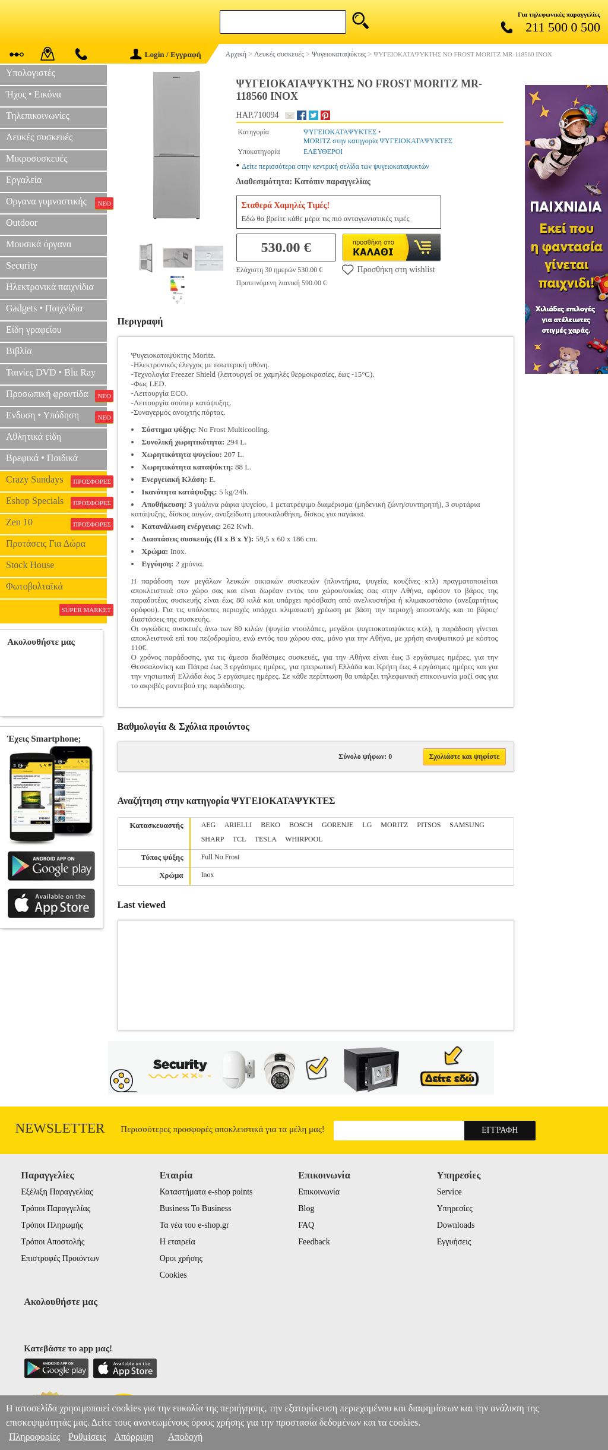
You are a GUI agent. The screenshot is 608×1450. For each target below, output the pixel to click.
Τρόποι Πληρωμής (52, 1225)
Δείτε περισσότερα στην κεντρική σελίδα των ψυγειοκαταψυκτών (335, 166)
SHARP (212, 839)
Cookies (173, 1275)
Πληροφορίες (34, 1437)
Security (21, 265)
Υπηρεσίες (455, 1208)
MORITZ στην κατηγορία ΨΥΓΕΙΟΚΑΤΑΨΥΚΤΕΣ (377, 141)
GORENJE (337, 825)
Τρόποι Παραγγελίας (55, 1208)
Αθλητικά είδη (33, 436)
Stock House (30, 565)
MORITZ (394, 825)
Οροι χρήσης (181, 1258)
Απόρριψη (133, 1437)
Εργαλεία (24, 180)
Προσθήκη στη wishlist (388, 269)
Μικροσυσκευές (37, 158)
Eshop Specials (56, 502)
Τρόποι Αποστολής (52, 1241)
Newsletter (60, 1128)
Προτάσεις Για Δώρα (46, 543)
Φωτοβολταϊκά (34, 586)
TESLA (266, 839)
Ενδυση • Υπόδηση (56, 416)
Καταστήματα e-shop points (206, 1191)
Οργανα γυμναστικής (56, 202)
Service (449, 1191)
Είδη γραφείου (34, 329)
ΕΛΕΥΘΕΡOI (323, 151)
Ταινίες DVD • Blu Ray (51, 372)
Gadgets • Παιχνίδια (44, 308)
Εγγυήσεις (454, 1241)
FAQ (306, 1225)
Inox (207, 875)
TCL (239, 839)
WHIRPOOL (303, 839)
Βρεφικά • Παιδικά (42, 458)
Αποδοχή (185, 1437)
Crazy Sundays (56, 480)
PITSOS (429, 825)
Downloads (456, 1225)
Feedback (314, 1241)
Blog (306, 1208)
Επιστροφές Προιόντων (60, 1258)
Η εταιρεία (177, 1241)
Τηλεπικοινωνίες (37, 116)
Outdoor (21, 223)
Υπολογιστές (30, 73)
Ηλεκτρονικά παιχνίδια (50, 287)
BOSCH (301, 825)
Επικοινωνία (319, 1191)
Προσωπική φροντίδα (56, 395)
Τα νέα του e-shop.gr (194, 1225)
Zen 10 (56, 523)
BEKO (270, 825)
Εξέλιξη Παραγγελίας (57, 1191)
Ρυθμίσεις (87, 1437)
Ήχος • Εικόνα (33, 94)
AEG (208, 825)
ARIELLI (238, 825)
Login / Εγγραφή (165, 54)
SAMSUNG (466, 825)
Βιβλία (19, 351)
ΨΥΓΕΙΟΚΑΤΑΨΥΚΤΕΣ (339, 132)
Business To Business (196, 1208)
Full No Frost (220, 857)
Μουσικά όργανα (38, 244)
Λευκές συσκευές (39, 137)
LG (367, 825)
